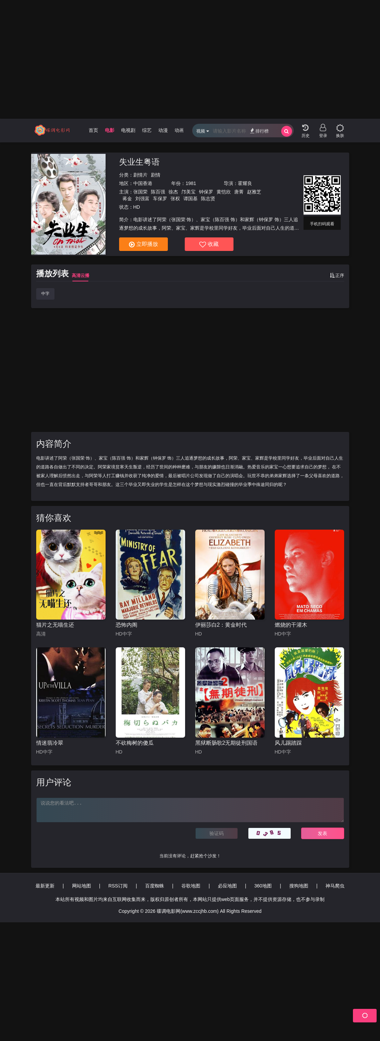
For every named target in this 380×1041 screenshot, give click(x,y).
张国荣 (140, 191)
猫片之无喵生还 (55, 625)
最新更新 (45, 885)
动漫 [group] (163, 130)
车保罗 (160, 198)
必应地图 (227, 885)
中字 (45, 293)
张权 (175, 198)
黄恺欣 (224, 191)
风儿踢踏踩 (288, 743)
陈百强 (158, 191)
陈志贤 (208, 198)
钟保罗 (206, 191)
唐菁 (239, 191)
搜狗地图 (298, 885)
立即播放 (143, 244)
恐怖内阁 (126, 625)
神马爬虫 (335, 885)
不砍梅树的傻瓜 (135, 743)
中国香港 (142, 183)
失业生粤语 (139, 161)
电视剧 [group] (128, 130)
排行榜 (259, 131)
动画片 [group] (182, 130)
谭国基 (190, 198)
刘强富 (142, 198)
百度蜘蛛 (154, 885)
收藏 (209, 244)
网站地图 (81, 885)
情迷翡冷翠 (49, 743)
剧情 (155, 175)
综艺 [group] (147, 130)
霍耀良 (245, 183)
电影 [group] (109, 130)
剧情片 (140, 175)
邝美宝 (188, 191)
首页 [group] (93, 130)
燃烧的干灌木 (291, 625)
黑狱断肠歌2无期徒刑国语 (226, 743)
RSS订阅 (118, 885)
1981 (190, 183)
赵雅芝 (254, 191)
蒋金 (127, 198)
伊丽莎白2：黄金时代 (221, 625)
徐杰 (173, 191)
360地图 (263, 885)
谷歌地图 (190, 885)
